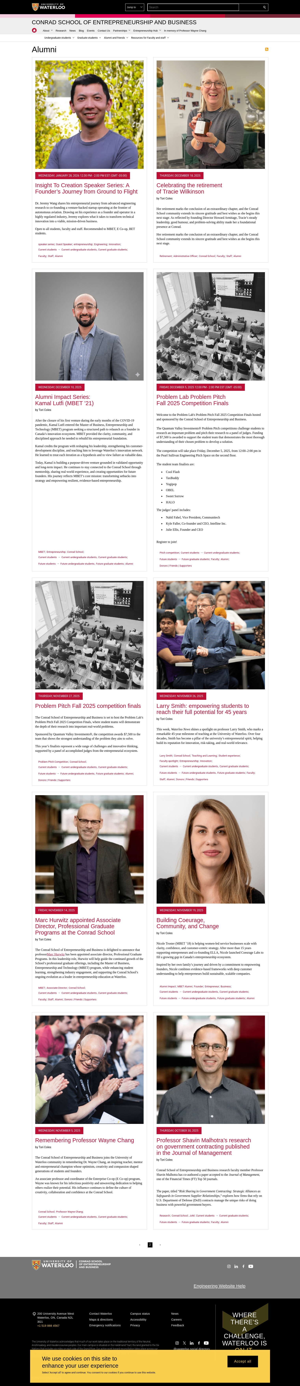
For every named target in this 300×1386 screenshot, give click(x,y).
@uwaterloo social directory (192, 1349)
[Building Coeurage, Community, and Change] (211, 849)
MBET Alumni (184, 986)
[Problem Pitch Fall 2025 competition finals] (89, 635)
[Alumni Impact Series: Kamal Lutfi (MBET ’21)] (89, 326)
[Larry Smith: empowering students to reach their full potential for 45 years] (211, 635)
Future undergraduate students (77, 563)
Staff (50, 256)
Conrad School (207, 256)
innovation (114, 244)
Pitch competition (169, 552)
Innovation (206, 761)
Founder (198, 986)
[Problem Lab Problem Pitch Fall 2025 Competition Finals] (211, 326)
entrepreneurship (83, 244)
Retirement (166, 256)
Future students (47, 563)
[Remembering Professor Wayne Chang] (89, 1070)
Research (165, 1215)
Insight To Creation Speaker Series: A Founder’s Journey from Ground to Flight (86, 188)
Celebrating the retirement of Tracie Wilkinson (189, 188)
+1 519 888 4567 (48, 1325)
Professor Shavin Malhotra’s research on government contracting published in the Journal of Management (204, 1146)
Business (226, 986)
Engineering (100, 244)
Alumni (59, 256)
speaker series (46, 244)
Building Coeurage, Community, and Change (188, 923)
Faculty (42, 256)
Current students (47, 249)
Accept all (242, 1362)
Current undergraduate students (79, 249)
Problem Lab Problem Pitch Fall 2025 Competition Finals (192, 400)
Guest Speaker (64, 244)
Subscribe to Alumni (266, 49)
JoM (191, 1215)
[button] (236, 7)
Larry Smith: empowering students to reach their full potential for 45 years (203, 709)
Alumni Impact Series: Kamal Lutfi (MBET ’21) (64, 400)
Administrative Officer (185, 256)
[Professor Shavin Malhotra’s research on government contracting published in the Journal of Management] (211, 1070)
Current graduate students (112, 249)
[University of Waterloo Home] (48, 7)
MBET (41, 551)
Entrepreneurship (56, 551)
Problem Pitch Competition (53, 761)
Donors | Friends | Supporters (176, 565)
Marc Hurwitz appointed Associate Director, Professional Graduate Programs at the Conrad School (78, 926)
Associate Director (57, 987)
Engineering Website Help (219, 1285)
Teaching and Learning (204, 755)
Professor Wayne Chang (69, 1211)
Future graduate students (110, 563)
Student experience (229, 755)
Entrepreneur (212, 986)
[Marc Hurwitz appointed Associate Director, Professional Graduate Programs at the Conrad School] (89, 849)
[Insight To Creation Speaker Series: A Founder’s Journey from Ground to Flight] (89, 115)
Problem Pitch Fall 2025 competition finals (88, 706)
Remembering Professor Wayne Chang (84, 1140)
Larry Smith (166, 755)
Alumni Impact (168, 986)
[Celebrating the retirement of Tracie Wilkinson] (211, 115)
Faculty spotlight (169, 761)
